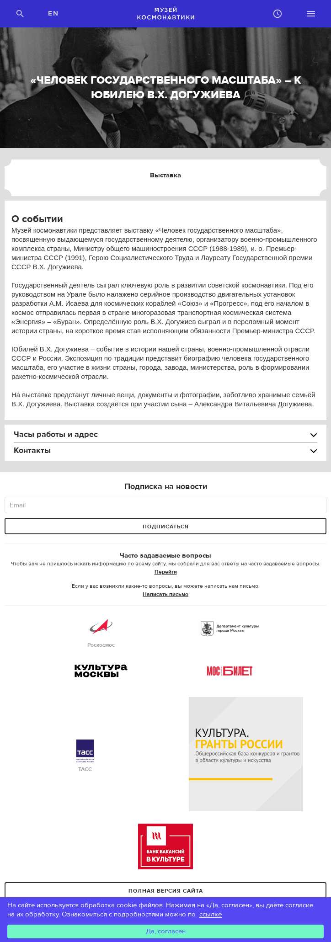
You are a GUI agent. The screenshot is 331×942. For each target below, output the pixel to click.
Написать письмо (165, 594)
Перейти (166, 571)
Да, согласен (166, 931)
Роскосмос (101, 632)
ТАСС (85, 756)
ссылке (210, 914)
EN (53, 13)
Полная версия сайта (165, 890)
